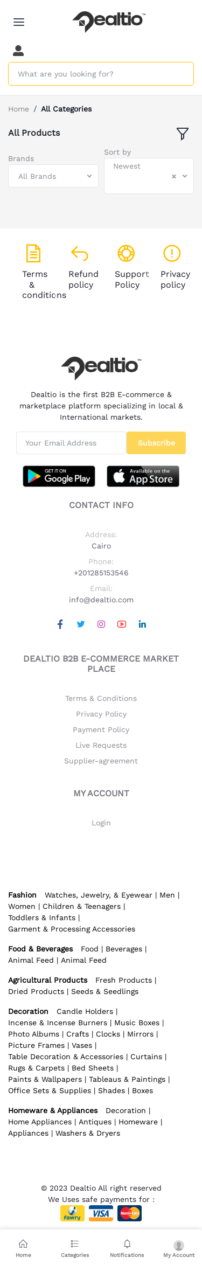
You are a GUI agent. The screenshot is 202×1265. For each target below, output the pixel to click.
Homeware (138, 1121)
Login (101, 822)
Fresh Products (123, 980)
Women (22, 906)
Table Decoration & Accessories (65, 1056)
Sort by (117, 152)
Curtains (146, 1056)
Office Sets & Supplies (49, 1090)
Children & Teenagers (82, 906)
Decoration (126, 1110)
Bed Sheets (93, 1068)
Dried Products (36, 991)
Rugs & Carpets (36, 1068)
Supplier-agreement (101, 760)
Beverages (124, 948)
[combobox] (53, 175)
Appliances (28, 1133)
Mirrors (140, 1034)
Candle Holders (85, 1011)
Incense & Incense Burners (57, 1022)
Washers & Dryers (87, 1133)
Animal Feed (31, 960)
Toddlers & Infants (41, 917)
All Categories (66, 109)
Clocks (108, 1034)
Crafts (77, 1034)
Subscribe (156, 443)
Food (90, 948)
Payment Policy (101, 729)
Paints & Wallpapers (45, 1079)
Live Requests (101, 745)
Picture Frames (36, 1045)
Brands (21, 158)
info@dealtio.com (101, 599)
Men (167, 895)
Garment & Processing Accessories (71, 929)
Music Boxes (136, 1022)
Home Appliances (40, 1121)
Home (18, 109)
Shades (111, 1090)
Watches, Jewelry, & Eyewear (98, 895)
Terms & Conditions (101, 698)
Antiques (95, 1121)
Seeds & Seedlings (104, 991)
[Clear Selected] (174, 176)
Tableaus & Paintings (127, 1079)
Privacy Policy (101, 714)
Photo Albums (33, 1034)
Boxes (142, 1090)
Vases (82, 1045)
